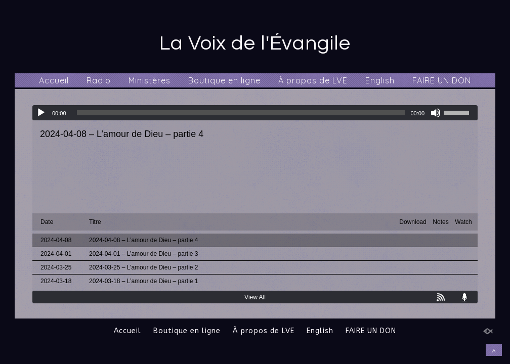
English (380, 80)
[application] (255, 112)
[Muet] (436, 113)
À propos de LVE (313, 80)
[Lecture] (41, 113)
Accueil (54, 80)
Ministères (150, 80)
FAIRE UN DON (441, 80)
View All (255, 297)
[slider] (241, 112)
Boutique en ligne (224, 80)
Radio (99, 80)
